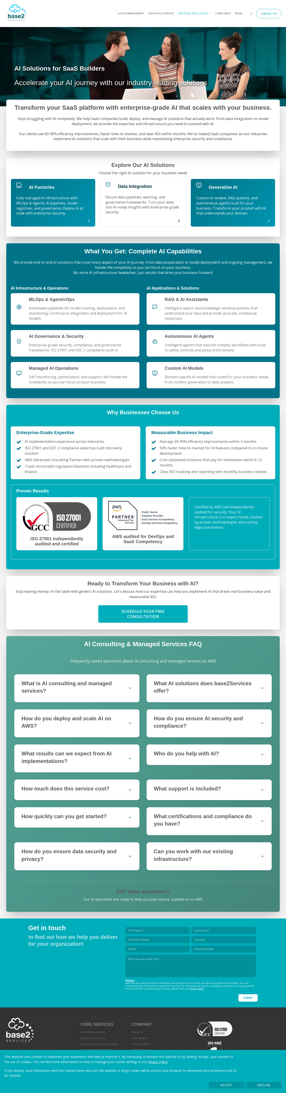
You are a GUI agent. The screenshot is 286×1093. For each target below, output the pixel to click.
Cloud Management (131, 13)
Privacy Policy (158, 1062)
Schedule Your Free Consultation (143, 614)
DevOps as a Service (161, 13)
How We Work (140, 1044)
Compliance (223, 13)
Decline (263, 1085)
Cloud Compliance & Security (98, 1044)
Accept (227, 1085)
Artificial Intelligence (193, 13)
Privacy (129, 980)
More (238, 13)
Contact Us (269, 13)
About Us (137, 1032)
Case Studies (139, 1038)
